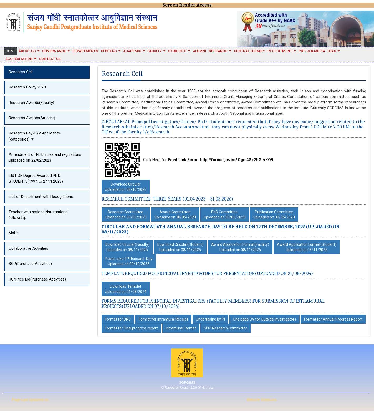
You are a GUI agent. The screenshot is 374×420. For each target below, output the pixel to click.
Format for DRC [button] (118, 319)
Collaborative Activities (28, 248)
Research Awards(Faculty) (31, 102)
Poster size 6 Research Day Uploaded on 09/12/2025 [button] (129, 261)
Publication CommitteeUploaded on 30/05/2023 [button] (274, 214)
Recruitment (279, 51)
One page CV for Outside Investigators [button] (264, 319)
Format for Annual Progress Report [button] (333, 319)
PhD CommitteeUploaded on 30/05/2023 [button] (224, 214)
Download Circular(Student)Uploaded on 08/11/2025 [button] (180, 247)
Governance (54, 51)
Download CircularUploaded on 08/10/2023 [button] (125, 187)
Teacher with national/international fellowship (38, 214)
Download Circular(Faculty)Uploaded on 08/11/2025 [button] (127, 247)
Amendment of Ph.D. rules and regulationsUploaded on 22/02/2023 (45, 157)
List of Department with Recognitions (41, 196)
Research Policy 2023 (27, 87)
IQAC (332, 51)
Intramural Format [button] (181, 328)
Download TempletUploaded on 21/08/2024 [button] (125, 289)
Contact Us (50, 59)
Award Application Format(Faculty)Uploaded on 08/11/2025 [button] (240, 247)
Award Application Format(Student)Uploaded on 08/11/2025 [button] (306, 247)
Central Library (249, 51)
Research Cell (20, 71)
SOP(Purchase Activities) (30, 263)
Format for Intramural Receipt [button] (163, 319)
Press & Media (312, 51)
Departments (85, 51)
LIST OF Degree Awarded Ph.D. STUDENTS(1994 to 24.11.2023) (36, 178)
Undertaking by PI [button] (210, 319)
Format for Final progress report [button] (131, 328)
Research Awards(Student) (32, 118)
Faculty (155, 51)
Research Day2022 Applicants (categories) (34, 136)
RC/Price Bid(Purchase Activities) (37, 279)
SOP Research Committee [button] (225, 328)
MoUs (14, 233)
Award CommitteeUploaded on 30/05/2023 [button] (175, 214)
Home (10, 51)
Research (218, 51)
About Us (27, 51)
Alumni (199, 51)
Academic (132, 51)
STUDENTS (177, 51)
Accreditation (19, 59)
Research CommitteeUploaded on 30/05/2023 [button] (125, 214)
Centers (109, 51)
